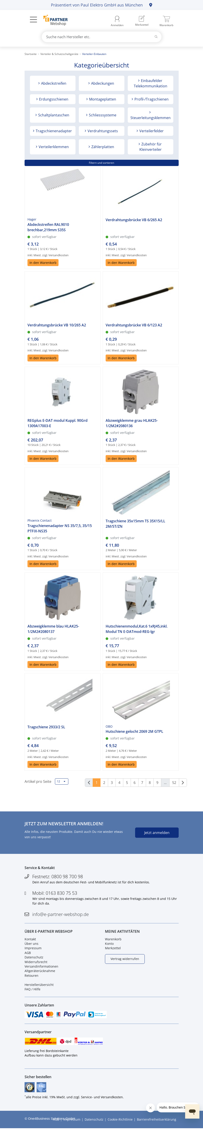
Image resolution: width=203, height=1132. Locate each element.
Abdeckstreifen (53, 83)
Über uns (31, 945)
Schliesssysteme (102, 115)
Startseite (31, 54)
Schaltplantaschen (53, 115)
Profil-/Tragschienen (151, 99)
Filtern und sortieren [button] (101, 163)
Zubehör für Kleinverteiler (150, 147)
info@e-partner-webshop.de (60, 915)
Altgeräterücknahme (40, 972)
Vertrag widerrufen (125, 960)
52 (174, 782)
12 (61, 781)
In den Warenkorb (43, 271)
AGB (28, 954)
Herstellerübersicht (39, 986)
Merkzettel (113, 949)
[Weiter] (183, 782)
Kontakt (30, 940)
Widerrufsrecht (36, 963)
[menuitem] (142, 21)
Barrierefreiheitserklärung (156, 1123)
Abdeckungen (102, 83)
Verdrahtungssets (102, 130)
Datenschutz (34, 959)
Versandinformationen (41, 968)
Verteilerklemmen (53, 146)
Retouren (31, 977)
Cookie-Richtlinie (120, 1123)
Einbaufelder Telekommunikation (150, 83)
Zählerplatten (102, 146)
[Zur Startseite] (53, 20)
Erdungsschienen (53, 99)
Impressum (33, 949)
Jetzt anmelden (157, 832)
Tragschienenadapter (53, 130)
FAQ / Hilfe (32, 990)
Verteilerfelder (151, 130)
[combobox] (101, 37)
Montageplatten (102, 99)
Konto (109, 945)
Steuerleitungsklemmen (150, 117)
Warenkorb (113, 940)
